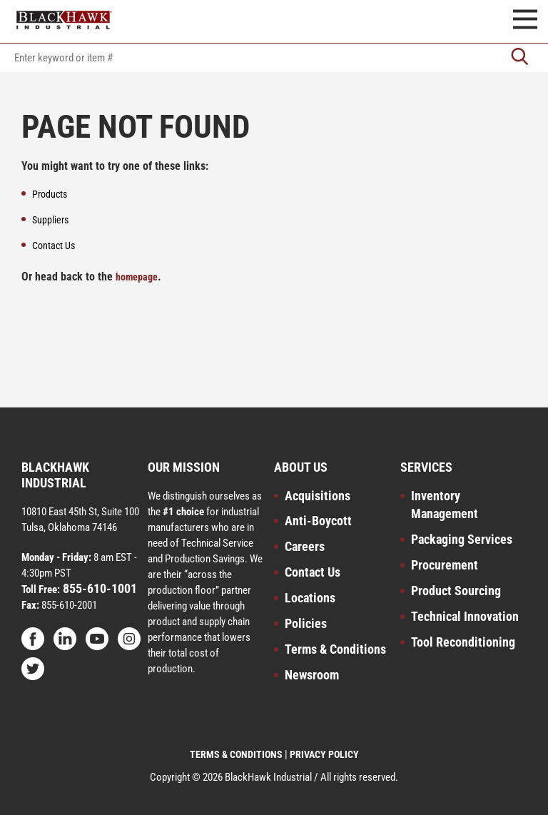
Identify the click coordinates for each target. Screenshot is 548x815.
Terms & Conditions (335, 649)
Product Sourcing (456, 590)
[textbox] (274, 58)
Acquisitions (317, 495)
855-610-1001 (98, 588)
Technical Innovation (465, 616)
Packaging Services (461, 539)
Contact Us (312, 572)
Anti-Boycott (318, 520)
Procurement (444, 564)
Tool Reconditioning (463, 641)
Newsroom (312, 674)
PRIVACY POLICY (324, 754)
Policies (306, 623)
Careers (305, 546)
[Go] (519, 58)
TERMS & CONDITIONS (236, 754)
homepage (137, 277)
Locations (310, 597)
